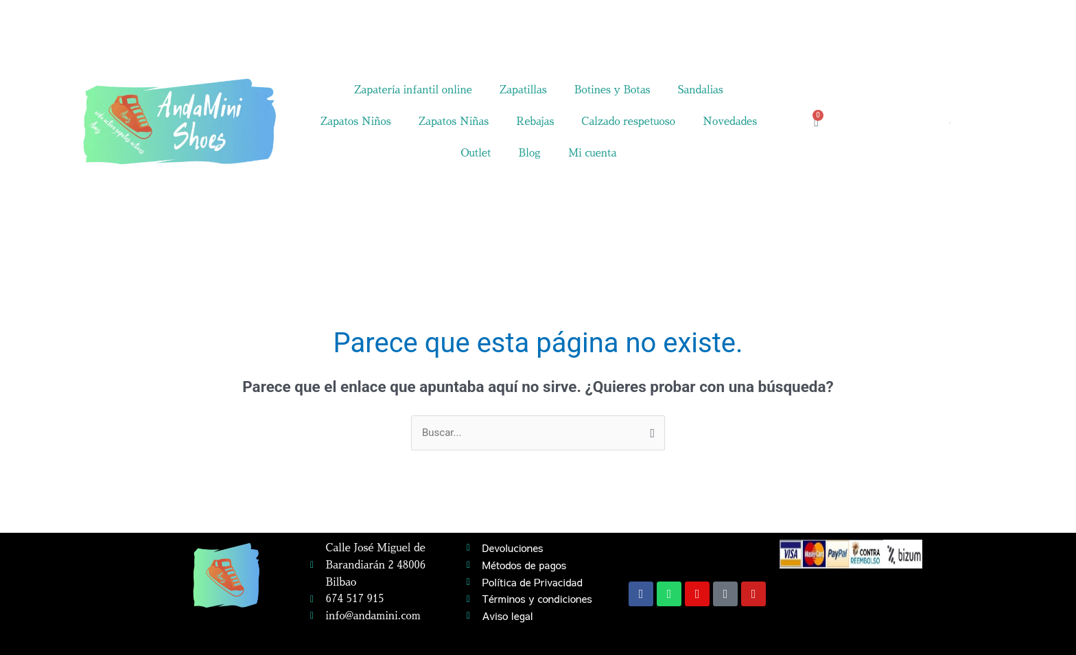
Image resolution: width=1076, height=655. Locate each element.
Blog (530, 153)
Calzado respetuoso (628, 121)
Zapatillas (523, 89)
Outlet (475, 153)
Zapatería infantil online (413, 89)
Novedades (730, 121)
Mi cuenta (592, 153)
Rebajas (535, 121)
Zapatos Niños (355, 121)
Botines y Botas (612, 89)
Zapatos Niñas (454, 121)
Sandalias (700, 89)
